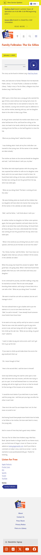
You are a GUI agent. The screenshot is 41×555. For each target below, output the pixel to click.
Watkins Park (9, 9)
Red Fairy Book (32, 73)
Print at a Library (20, 528)
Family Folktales (9, 487)
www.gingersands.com (16, 446)
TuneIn (4, 476)
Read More (20, 26)
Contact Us (20, 517)
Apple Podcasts (7, 464)
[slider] (15, 64)
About (20, 513)
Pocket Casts (6, 467)
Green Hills (9, 20)
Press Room (20, 521)
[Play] (33, 64)
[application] (20, 64)
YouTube (4, 479)
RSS (3, 470)
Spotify (4, 473)
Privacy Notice (21, 525)
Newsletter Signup (15, 542)
